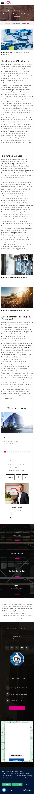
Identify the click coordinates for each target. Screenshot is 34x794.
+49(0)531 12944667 (19, 688)
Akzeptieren (16, 760)
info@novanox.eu (17, 700)
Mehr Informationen (16, 755)
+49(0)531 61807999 (19, 694)
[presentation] (18, 477)
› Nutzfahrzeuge (8, 437)
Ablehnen (6, 785)
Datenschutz (17, 639)
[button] (5, 451)
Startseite (7, 23)
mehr (27, 785)
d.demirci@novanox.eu (18, 518)
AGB (17, 641)
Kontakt (10, 477)
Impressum (17, 636)
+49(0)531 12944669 (18, 514)
